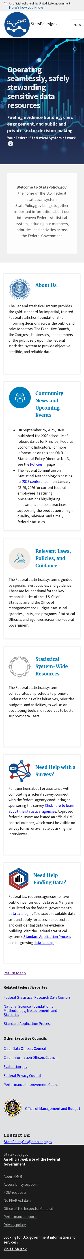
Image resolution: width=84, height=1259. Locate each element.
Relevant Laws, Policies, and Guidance (53, 558)
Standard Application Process (47, 936)
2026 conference (35, 481)
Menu (77, 25)
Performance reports (20, 1216)
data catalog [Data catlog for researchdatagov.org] (44, 942)
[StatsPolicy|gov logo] (32, 24)
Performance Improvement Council (32, 1084)
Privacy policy (15, 1224)
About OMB (13, 1176)
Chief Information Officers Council (31, 1057)
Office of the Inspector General (28, 1208)
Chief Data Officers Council (25, 1048)
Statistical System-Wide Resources (51, 666)
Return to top (15, 972)
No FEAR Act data (17, 1200)
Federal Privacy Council (22, 1075)
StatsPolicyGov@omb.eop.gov (28, 1141)
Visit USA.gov (15, 1248)
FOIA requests (15, 1192)
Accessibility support (21, 1184)
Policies (36, 464)
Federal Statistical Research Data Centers (37, 997)
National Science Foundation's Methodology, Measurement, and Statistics (30, 1010)
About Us (46, 285)
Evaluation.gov (15, 1066)
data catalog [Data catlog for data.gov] (19, 913)
